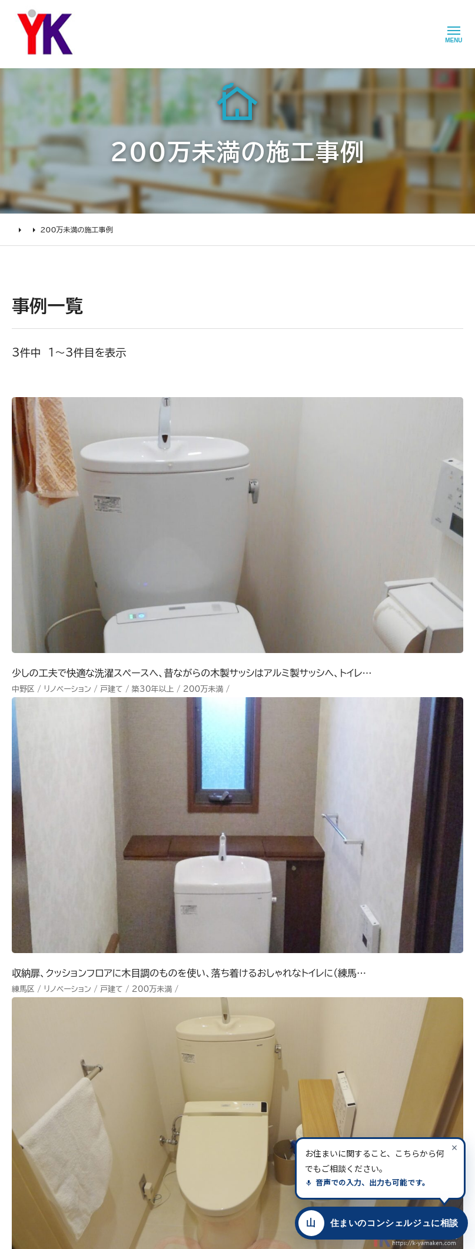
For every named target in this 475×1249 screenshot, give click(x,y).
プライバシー (290, 1084)
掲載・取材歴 (222, 1053)
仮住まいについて (43, 1021)
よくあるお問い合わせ (50, 1053)
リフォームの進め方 (45, 972)
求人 (208, 1119)
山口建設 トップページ (49, 904)
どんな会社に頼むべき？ (54, 988)
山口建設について (228, 954)
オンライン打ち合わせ (49, 1037)
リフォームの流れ (41, 1005)
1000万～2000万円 (148, 1037)
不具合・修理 (289, 1051)
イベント (281, 1003)
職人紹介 (216, 1086)
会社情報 (216, 972)
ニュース (282, 970)
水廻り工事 (128, 988)
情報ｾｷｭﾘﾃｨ (289, 1100)
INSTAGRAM (354, 1003)
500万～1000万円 (145, 1053)
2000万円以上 (137, 1021)
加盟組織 (216, 1021)
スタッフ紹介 (222, 1070)
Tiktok (341, 1035)
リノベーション (133, 972)
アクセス (215, 1102)
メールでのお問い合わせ (318, 811)
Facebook (349, 986)
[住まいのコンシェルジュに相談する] (379, 1223)
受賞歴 (212, 1037)
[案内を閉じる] (454, 1147)
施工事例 (63, 229)
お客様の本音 (291, 986)
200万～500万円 (143, 1070)
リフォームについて (41, 954)
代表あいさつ (224, 988)
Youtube (346, 970)
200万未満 (130, 1086)
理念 (208, 1005)
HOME (23, 229)
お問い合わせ (291, 1035)
